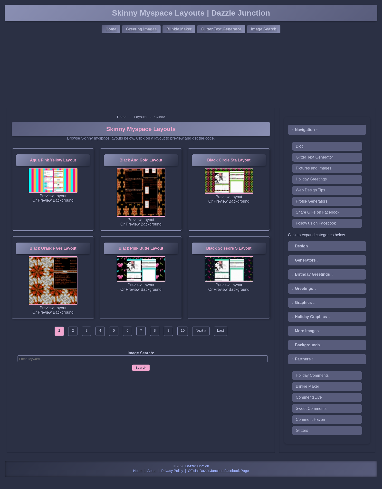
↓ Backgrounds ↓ (307, 345)
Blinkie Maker (178, 29)
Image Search (264, 29)
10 (183, 330)
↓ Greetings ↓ (304, 288)
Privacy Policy (172, 471)
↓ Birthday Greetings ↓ (312, 274)
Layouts (140, 117)
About (152, 471)
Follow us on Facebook (316, 223)
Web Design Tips (310, 190)
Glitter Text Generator (221, 29)
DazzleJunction (197, 466)
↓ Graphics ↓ (303, 303)
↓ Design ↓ (301, 246)
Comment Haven (310, 419)
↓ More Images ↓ (307, 331)
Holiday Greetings (311, 179)
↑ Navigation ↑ (305, 130)
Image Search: (141, 353)
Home (110, 29)
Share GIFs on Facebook (317, 212)
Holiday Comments (312, 375)
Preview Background (56, 200)
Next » (201, 330)
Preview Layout (53, 196)
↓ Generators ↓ (305, 260)
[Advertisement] (191, 71)
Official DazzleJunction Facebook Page (218, 471)
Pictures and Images (313, 168)
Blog (300, 146)
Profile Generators (311, 201)
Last (220, 330)
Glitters (302, 430)
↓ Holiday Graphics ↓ (311, 317)
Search (140, 367)
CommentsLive (309, 397)
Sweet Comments (311, 408)
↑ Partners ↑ (303, 359)
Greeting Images (141, 29)
